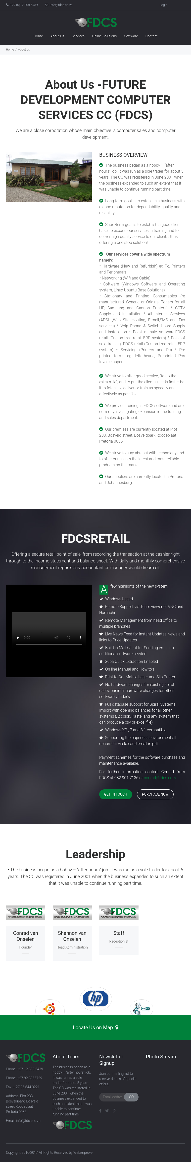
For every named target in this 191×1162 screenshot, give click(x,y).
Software (131, 36)
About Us (57, 36)
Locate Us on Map (95, 1027)
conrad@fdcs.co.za (161, 777)
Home (38, 36)
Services (78, 36)
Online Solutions (104, 36)
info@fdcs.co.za (59, 5)
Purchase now (155, 794)
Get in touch (115, 794)
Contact (151, 36)
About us (24, 49)
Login (163, 5)
